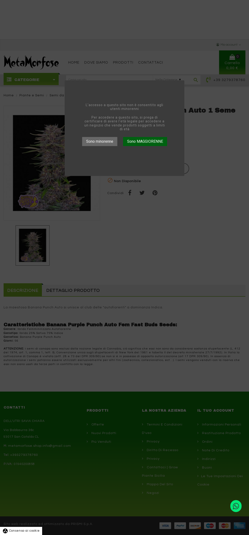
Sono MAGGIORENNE (145, 141)
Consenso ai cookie (21, 530)
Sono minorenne (99, 141)
